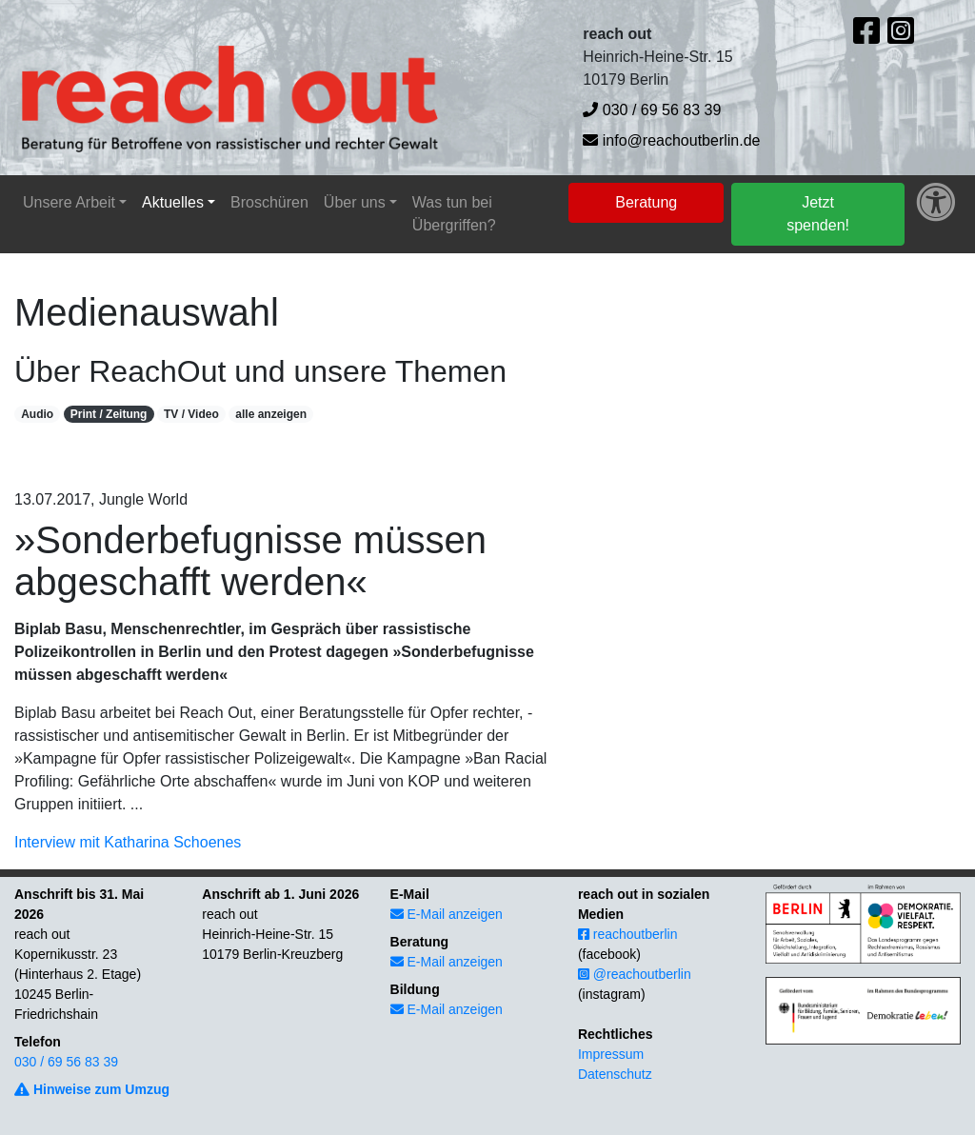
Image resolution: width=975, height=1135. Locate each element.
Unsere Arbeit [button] (69, 202)
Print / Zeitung (109, 414)
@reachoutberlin (634, 974)
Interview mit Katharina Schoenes (127, 842)
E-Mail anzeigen (446, 914)
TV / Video (191, 414)
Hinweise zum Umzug (91, 1089)
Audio (37, 414)
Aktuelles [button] (173, 202)
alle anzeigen (271, 414)
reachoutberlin (628, 934)
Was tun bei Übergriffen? (454, 213)
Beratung (646, 202)
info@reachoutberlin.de (671, 140)
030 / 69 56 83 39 (652, 110)
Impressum (611, 1054)
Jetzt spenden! (817, 213)
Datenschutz (615, 1074)
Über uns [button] (355, 202)
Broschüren (269, 202)
